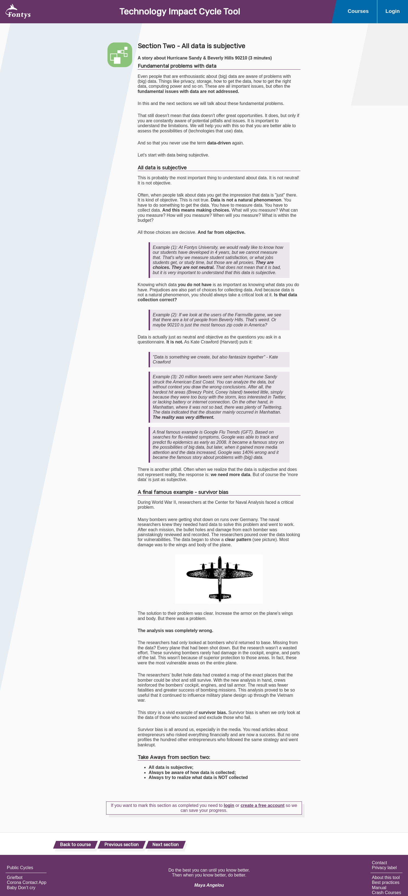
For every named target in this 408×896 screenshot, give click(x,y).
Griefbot (14, 877)
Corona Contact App (26, 882)
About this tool (385, 877)
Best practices (385, 882)
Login (393, 11)
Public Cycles (20, 867)
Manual (379, 887)
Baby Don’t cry (21, 887)
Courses (358, 11)
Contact (379, 862)
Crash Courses (386, 892)
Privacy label (384, 867)
